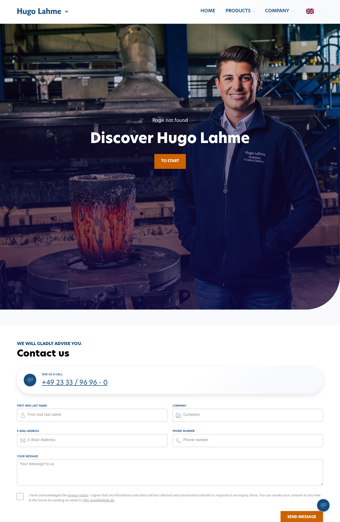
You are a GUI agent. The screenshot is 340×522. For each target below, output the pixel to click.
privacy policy (78, 495)
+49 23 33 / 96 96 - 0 (75, 383)
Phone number (184, 431)
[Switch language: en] (310, 11)
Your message (27, 456)
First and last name (32, 406)
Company (277, 11)
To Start (170, 161)
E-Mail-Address (28, 431)
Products (238, 11)
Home (208, 11)
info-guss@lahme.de (98, 500)
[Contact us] (323, 505)
